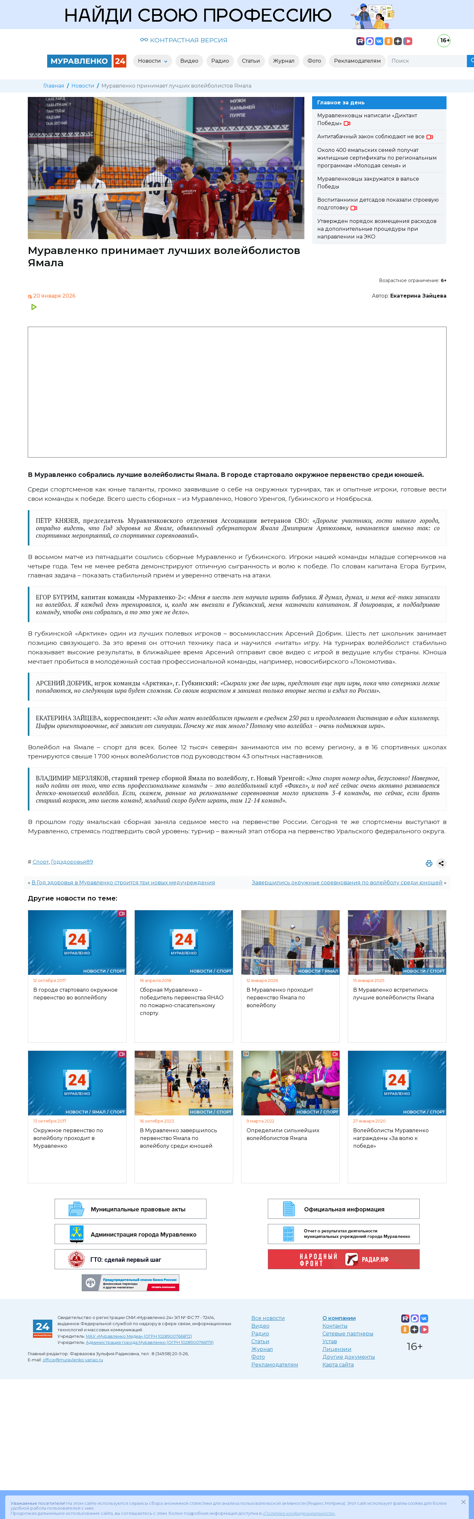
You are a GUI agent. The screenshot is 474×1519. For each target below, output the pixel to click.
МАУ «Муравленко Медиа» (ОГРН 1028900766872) (139, 1336)
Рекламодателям (274, 1365)
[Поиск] (427, 61)
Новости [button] (150, 61)
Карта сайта (338, 1365)
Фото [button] (314, 61)
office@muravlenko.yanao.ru (73, 1359)
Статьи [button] (251, 61)
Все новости (268, 1318)
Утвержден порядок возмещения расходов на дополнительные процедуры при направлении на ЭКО (377, 229)
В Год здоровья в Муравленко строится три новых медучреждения (123, 883)
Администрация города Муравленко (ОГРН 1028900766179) (150, 1342)
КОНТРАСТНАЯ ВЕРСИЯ (183, 40)
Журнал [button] (284, 61)
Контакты (335, 1326)
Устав (329, 1341)
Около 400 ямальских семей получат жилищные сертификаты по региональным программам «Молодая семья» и (377, 158)
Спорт (41, 862)
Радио (260, 1334)
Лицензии (337, 1349)
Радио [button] (220, 61)
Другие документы (348, 1357)
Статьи (260, 1341)
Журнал (262, 1349)
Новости (82, 86)
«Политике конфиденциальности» (299, 1505)
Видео (260, 1326)
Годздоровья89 (72, 862)
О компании (339, 1318)
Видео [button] (189, 61)
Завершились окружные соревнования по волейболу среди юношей (347, 883)
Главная (53, 86)
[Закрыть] (463, 1494)
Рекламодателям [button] (357, 61)
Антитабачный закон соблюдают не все (375, 136)
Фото (258, 1357)
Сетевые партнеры (348, 1334)
